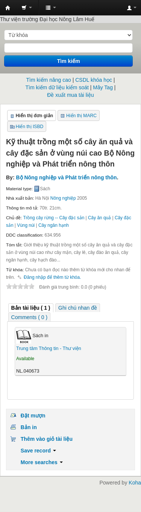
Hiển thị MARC (81, 115)
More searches (42, 462)
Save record (38, 451)
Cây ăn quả (99, 217)
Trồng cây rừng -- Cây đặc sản (54, 217)
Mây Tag (103, 87)
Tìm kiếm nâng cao (48, 80)
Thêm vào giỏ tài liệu (47, 439)
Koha (135, 483)
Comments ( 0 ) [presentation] (29, 317)
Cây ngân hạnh (53, 225)
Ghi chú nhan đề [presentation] (77, 308)
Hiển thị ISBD (30, 126)
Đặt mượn (33, 416)
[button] (27, 7)
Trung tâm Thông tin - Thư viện (8, 8)
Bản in (29, 427)
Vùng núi (26, 225)
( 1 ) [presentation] (30, 308)
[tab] (30, 308)
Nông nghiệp (63, 198)
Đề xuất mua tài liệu (70, 95)
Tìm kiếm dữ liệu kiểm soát (57, 87)
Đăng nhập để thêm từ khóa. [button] (52, 277)
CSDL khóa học (93, 80)
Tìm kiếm (68, 61)
